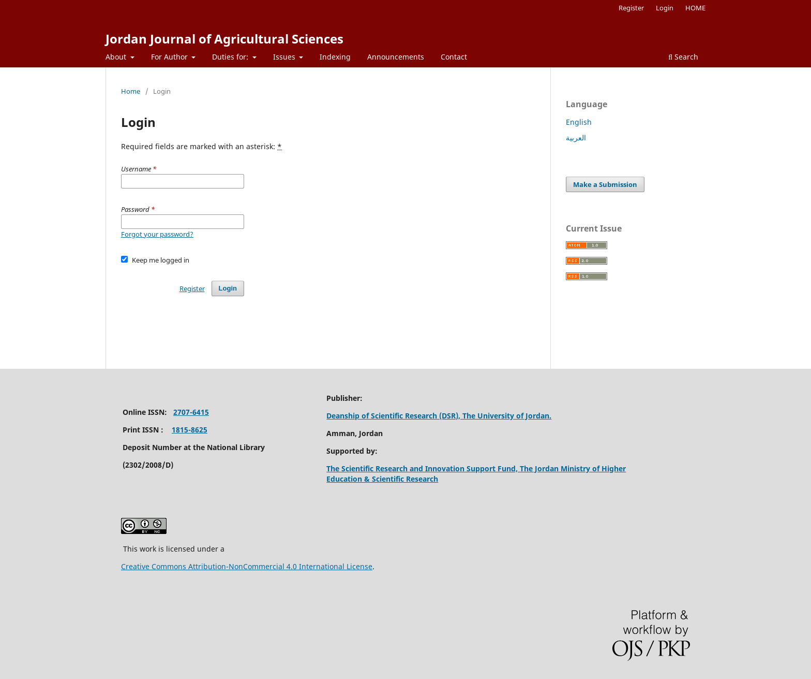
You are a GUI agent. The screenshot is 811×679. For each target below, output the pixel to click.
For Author (170, 57)
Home (130, 91)
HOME (695, 7)
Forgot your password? (157, 234)
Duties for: (231, 57)
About (117, 57)
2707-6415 (191, 412)
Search (683, 57)
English (579, 122)
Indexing (335, 57)
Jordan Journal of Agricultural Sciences (224, 38)
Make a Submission (605, 184)
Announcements (395, 57)
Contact (454, 57)
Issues (285, 57)
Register (631, 7)
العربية (576, 137)
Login (664, 7)
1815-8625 (189, 430)
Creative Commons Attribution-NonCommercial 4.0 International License (246, 566)
